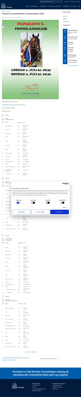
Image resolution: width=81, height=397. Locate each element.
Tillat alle (59, 212)
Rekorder (66, 6)
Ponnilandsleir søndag (19, 104)
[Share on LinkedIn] (35, 352)
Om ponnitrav (34, 6)
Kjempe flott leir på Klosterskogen (49, 358)
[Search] (79, 6)
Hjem (27, 6)
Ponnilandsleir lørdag (7, 104)
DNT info (8, 11)
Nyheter (4, 11)
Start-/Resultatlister (55, 6)
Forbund (72, 1)
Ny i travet (73, 6)
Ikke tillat (21, 212)
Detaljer (64, 207)
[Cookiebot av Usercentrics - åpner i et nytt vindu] (63, 184)
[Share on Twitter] (28, 352)
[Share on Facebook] (25, 352)
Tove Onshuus (17, 17)
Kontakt (78, 1)
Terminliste (43, 6)
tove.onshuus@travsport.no (39, 389)
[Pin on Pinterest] (33, 352)
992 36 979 (38, 390)
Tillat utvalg (40, 212)
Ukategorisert (66, 21)
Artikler (67, 1)
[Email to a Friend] (30, 352)
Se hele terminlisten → (73, 65)
